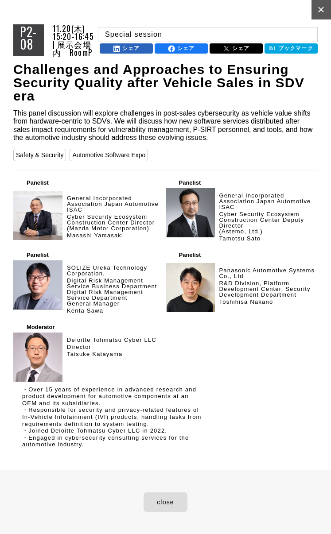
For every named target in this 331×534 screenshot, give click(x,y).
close (165, 502)
